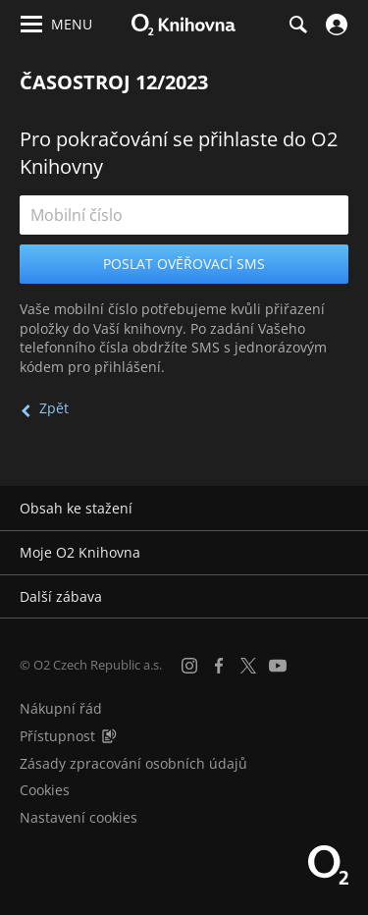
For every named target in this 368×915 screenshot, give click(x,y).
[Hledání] (297, 24)
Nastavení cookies (78, 817)
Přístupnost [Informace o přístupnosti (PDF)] (57, 736)
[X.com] (248, 665)
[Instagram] (189, 665)
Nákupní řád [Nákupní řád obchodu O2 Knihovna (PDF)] (61, 708)
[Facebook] (219, 665)
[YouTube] (277, 665)
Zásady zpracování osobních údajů (133, 763)
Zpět (54, 408)
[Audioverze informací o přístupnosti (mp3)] (109, 736)
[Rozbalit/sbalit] (341, 508)
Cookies (45, 789)
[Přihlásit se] (334, 24)
